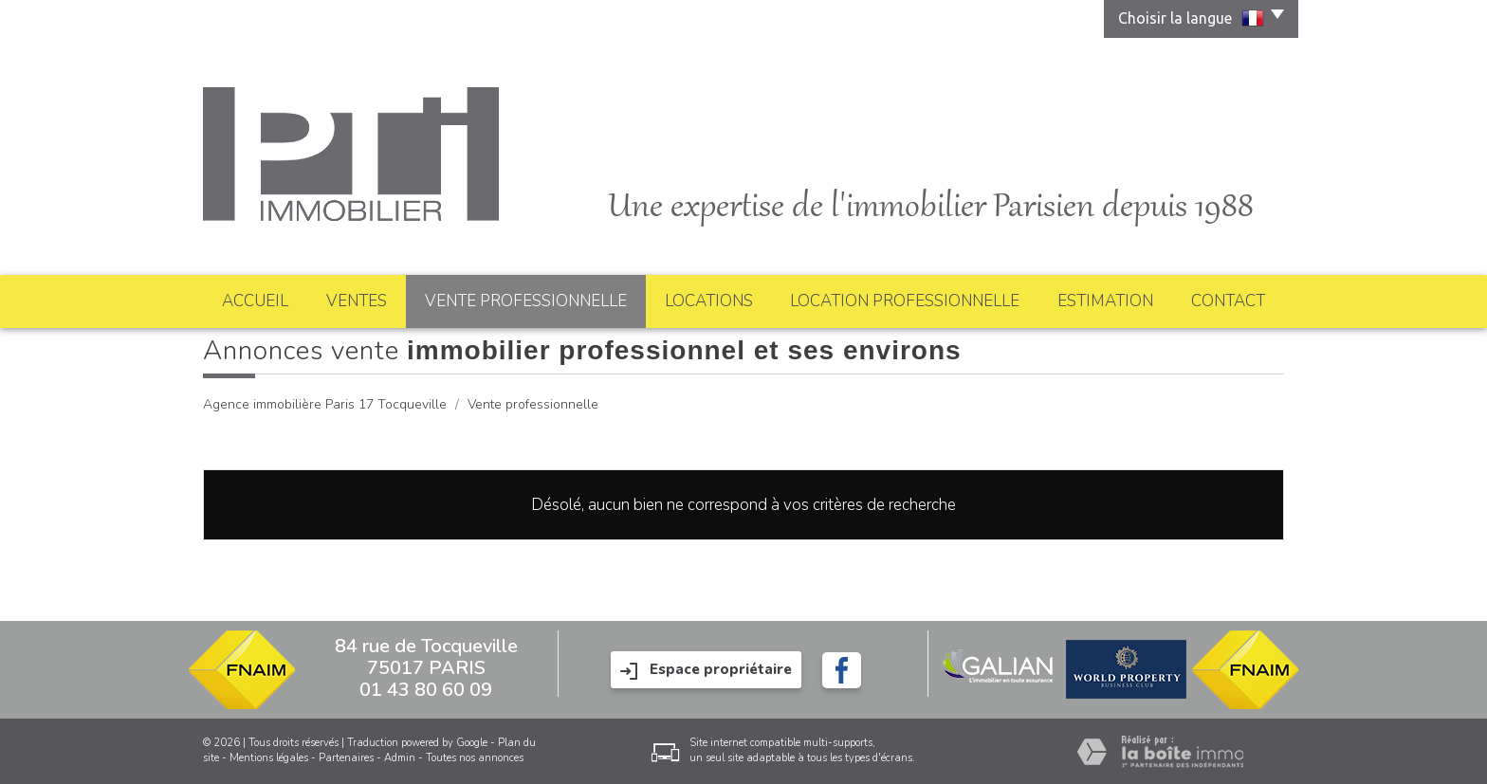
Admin (399, 758)
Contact (1228, 301)
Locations (709, 301)
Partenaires (346, 758)
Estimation (1105, 301)
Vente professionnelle (526, 301)
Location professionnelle (904, 301)
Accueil (255, 301)
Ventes (356, 301)
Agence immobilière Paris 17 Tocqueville (325, 404)
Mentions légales (268, 758)
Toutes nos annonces (474, 758)
